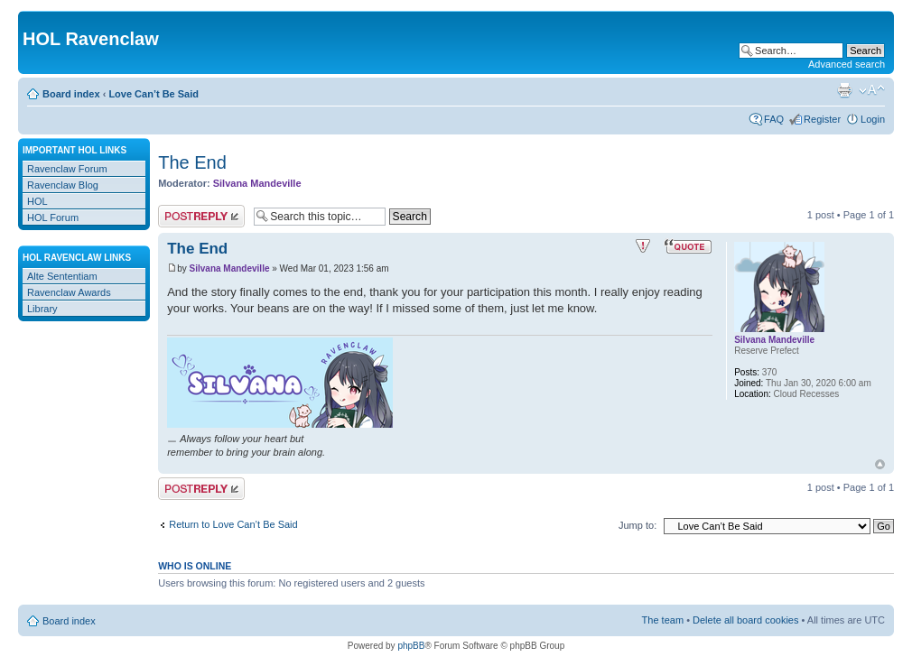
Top (880, 464)
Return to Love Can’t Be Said (233, 524)
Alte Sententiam (62, 276)
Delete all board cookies (745, 620)
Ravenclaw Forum (67, 168)
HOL (37, 201)
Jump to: (637, 525)
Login (873, 119)
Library (42, 308)
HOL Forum (53, 217)
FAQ (774, 119)
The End (192, 162)
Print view (844, 90)
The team (663, 620)
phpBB (410, 646)
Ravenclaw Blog (62, 185)
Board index (71, 93)
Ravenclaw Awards (69, 292)
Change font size (872, 90)
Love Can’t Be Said (153, 93)
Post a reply (201, 216)
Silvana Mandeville (257, 183)
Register (822, 119)
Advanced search (846, 64)
